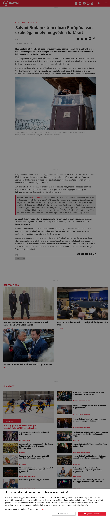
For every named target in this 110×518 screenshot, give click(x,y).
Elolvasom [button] (42, 509)
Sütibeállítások (63, 514)
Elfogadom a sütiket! (91, 514)
